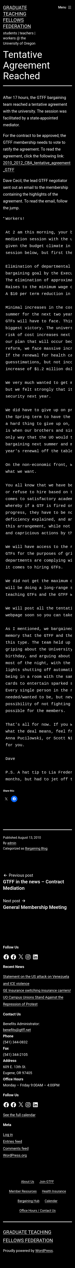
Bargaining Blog (36, 848)
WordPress (44, 1250)
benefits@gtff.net (17, 1030)
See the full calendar (19, 1115)
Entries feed (12, 1141)
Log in (8, 1134)
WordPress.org (15, 1155)
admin (11, 843)
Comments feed (16, 1148)
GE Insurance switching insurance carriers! (37, 990)
